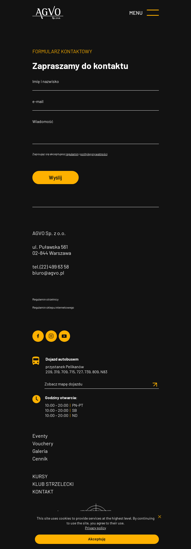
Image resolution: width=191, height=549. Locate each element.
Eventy (40, 436)
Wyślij (55, 177)
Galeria (40, 451)
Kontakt (42, 491)
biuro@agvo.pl (48, 273)
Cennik (40, 458)
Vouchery (42, 443)
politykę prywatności (94, 154)
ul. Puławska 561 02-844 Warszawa (51, 250)
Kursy (40, 476)
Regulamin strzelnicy (45, 299)
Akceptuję (96, 539)
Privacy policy (95, 528)
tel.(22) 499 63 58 (50, 266)
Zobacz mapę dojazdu (102, 384)
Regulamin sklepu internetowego (53, 307)
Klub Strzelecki (53, 484)
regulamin (72, 154)
